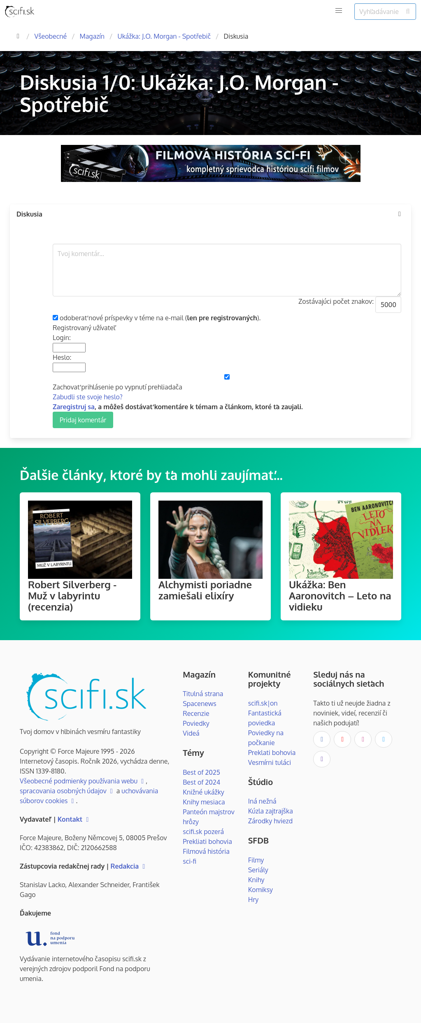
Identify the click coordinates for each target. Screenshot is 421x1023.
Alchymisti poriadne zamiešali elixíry (205, 590)
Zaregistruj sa (74, 407)
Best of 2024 (201, 782)
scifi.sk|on (263, 703)
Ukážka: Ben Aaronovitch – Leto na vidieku (340, 595)
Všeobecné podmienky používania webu (83, 781)
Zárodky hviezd (270, 821)
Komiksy (260, 890)
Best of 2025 (201, 772)
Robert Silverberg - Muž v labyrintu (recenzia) (72, 595)
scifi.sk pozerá (203, 831)
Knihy (256, 880)
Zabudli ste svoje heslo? (88, 397)
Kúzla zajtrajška (270, 811)
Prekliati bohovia (207, 841)
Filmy (256, 860)
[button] (338, 10)
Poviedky (196, 723)
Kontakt (74, 819)
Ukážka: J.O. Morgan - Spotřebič (164, 36)
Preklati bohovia (272, 752)
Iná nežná (262, 801)
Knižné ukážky (203, 792)
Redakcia (129, 866)
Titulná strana (203, 694)
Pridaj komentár (83, 420)
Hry (253, 899)
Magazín (92, 36)
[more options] (399, 214)
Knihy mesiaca (204, 802)
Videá (191, 733)
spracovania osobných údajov (67, 791)
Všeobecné (50, 36)
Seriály (258, 870)
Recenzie (196, 713)
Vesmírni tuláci (269, 762)
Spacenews (199, 703)
